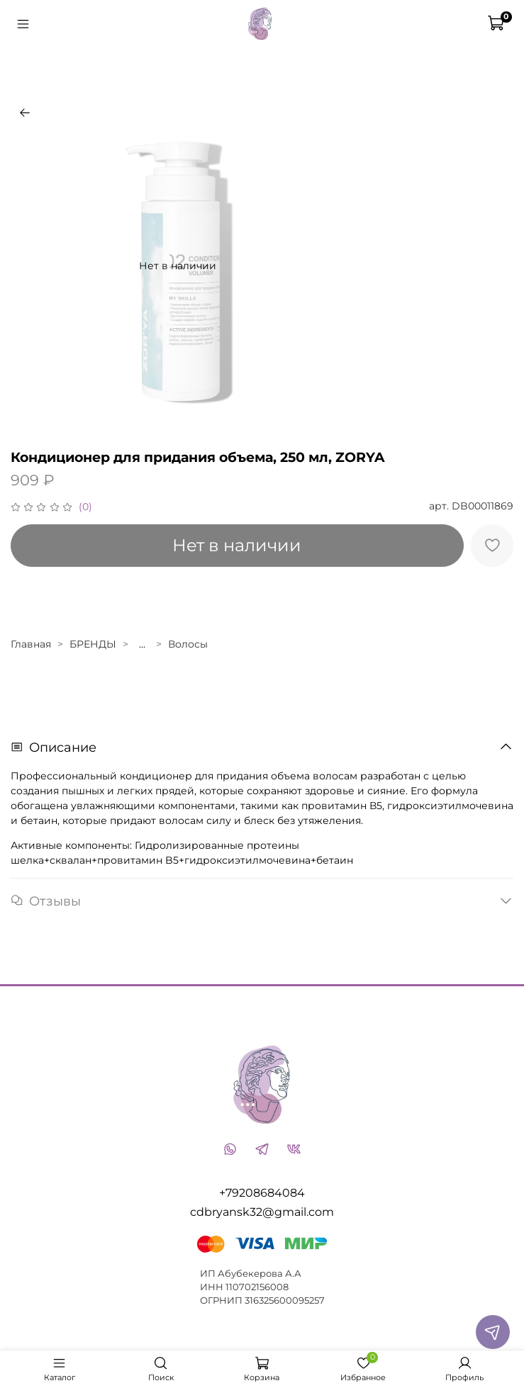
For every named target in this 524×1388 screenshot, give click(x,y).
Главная (31, 644)
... (142, 644)
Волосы (188, 644)
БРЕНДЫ (92, 644)
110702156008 (257, 1287)
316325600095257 (285, 1300)
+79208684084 (262, 1193)
